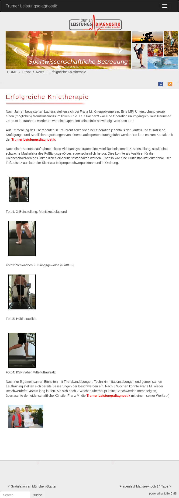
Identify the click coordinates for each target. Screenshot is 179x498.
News (40, 72)
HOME (12, 72)
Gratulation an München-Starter (33, 486)
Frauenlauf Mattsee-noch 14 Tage (144, 486)
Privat (26, 72)
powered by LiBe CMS (163, 493)
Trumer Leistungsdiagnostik (31, 6)
